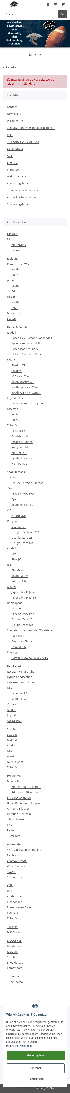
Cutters (11, 704)
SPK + (15, 554)
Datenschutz (15, 148)
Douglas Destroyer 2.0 (25, 532)
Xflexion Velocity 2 (23, 494)
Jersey (11, 280)
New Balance (15, 762)
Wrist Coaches (16, 866)
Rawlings (12, 652)
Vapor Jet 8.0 (19, 693)
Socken (11, 318)
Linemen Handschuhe (21, 682)
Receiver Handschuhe (20, 671)
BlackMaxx (18, 570)
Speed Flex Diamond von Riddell (32, 338)
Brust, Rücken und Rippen (23, 803)
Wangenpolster (21, 447)
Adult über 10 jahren (25, 792)
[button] (48, 4)
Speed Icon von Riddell (26, 349)
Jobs (9, 134)
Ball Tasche (14, 932)
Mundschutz (15, 781)
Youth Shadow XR (22, 381)
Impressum (14, 169)
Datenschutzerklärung (19, 1045)
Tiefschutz (13, 836)
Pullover (17, 250)
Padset (11, 830)
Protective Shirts (22, 641)
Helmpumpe (19, 463)
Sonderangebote (17, 183)
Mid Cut (12, 740)
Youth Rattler (20, 575)
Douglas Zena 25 (22, 537)
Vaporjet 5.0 (19, 699)
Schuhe (11, 957)
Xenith (11, 360)
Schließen (36, 1067)
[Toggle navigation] (5, 2)
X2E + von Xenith (22, 376)
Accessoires (19, 431)
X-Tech (11, 510)
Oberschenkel (15, 819)
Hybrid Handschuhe (19, 677)
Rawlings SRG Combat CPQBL (30, 657)
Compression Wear (19, 264)
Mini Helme (19, 244)
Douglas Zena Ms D (24, 543)
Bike (9, 565)
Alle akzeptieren (35, 1055)
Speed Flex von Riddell (26, 343)
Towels (11, 871)
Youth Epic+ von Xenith (26, 387)
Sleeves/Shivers (17, 860)
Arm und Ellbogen (18, 808)
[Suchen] (31, 14)
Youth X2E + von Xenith (26, 392)
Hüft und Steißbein (19, 814)
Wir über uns (15, 121)
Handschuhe (15, 946)
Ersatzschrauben (22, 441)
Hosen (11, 297)
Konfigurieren (36, 1078)
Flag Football (16, 982)
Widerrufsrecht (16, 176)
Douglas (12, 521)
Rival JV (16, 559)
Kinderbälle (14, 896)
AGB (9, 155)
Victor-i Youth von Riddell (27, 354)
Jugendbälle (14, 902)
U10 (9, 891)
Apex (15, 499)
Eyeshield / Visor (22, 458)
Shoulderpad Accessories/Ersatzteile (30, 630)
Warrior (12, 756)
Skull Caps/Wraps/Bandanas (24, 850)
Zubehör (12, 425)
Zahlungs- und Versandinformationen (30, 127)
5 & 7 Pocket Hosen (19, 797)
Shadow (16, 370)
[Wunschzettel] (55, 4)
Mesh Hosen (15, 313)
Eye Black (13, 855)
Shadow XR (18, 365)
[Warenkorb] (63, 4)
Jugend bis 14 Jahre (24, 597)
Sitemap (12, 162)
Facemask (13, 409)
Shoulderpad (15, 962)
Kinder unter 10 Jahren (26, 786)
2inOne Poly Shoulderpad (27, 483)
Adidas (11, 709)
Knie (10, 825)
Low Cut (12, 734)
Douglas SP (18, 526)
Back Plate (18, 636)
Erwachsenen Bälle (19, 907)
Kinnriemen (19, 452)
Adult (15, 275)
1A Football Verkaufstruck (23, 141)
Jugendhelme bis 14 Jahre (28, 403)
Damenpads (14, 603)
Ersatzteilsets (20, 436)
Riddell (11, 332)
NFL (9, 239)
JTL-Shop (50, 1088)
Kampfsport (14, 968)
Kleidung (12, 951)
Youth (15, 269)
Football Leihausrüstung (22, 197)
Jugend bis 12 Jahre (24, 592)
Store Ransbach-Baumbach (24, 190)
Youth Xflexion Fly (22, 505)
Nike (10, 688)
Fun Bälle (13, 913)
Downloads (14, 114)
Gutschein (15, 976)
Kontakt (12, 107)
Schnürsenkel (15, 877)
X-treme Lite (19, 581)
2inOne (11, 477)
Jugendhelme (15, 398)
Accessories (19, 646)
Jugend (11, 586)
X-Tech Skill (19, 515)
